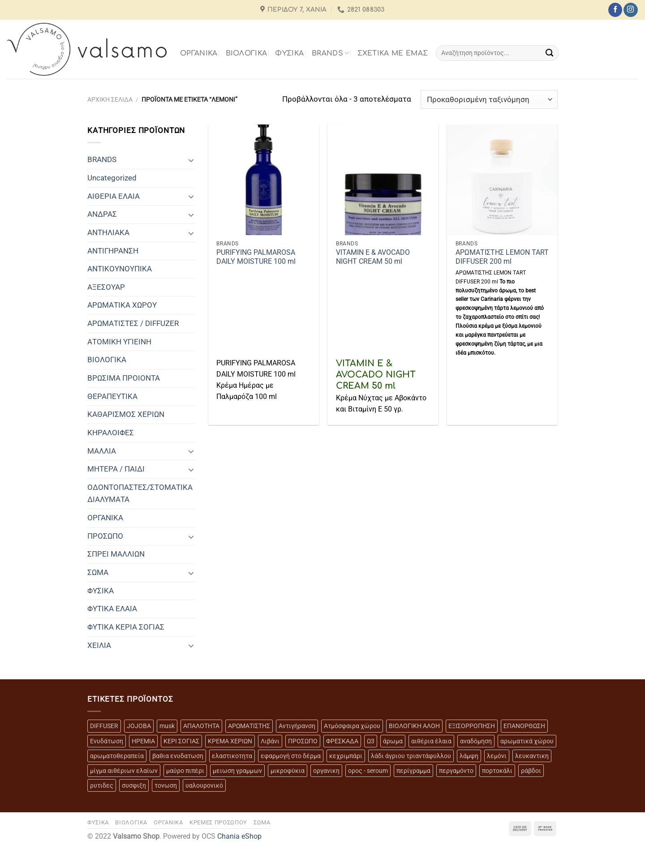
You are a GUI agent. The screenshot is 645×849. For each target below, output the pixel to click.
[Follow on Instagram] (630, 10)
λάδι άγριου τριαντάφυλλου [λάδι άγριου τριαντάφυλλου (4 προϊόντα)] (411, 755)
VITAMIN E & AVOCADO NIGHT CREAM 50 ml (373, 257)
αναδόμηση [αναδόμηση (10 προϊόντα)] (476, 741)
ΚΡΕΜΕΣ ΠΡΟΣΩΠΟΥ (218, 822)
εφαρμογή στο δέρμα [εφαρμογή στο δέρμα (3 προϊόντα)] (291, 755)
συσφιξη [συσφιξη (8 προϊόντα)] (134, 785)
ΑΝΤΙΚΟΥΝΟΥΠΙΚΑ (119, 268)
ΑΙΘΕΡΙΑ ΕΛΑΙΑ (113, 196)
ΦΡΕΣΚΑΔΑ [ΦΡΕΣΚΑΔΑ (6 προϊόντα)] (342, 741)
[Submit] (550, 53)
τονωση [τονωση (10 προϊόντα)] (166, 785)
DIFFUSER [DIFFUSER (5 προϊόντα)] (104, 725)
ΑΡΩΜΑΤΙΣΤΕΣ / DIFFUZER (133, 323)
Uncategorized (112, 177)
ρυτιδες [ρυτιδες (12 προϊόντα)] (101, 785)
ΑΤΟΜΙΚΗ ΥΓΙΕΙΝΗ (119, 341)
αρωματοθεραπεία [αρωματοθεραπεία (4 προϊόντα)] (117, 755)
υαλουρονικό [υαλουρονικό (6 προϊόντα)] (204, 785)
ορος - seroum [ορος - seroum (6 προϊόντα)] (368, 770)
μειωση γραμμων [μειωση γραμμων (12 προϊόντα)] (237, 770)
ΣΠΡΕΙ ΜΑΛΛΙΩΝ (116, 553)
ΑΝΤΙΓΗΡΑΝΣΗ (112, 250)
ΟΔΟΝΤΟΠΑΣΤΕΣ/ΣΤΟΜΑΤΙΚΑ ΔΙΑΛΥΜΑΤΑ (140, 493)
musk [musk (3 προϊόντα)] (167, 725)
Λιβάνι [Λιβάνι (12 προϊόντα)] (270, 741)
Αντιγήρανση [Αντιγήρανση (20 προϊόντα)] (297, 725)
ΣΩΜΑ (97, 572)
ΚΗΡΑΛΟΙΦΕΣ (110, 432)
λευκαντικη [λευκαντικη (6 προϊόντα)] (532, 755)
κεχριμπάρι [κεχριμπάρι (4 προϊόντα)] (345, 755)
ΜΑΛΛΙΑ (101, 450)
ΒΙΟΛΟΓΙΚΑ (246, 53)
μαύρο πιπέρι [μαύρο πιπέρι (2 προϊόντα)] (185, 770)
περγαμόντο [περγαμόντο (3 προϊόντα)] (456, 770)
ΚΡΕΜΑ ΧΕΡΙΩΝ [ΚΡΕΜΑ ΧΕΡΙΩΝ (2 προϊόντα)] (230, 741)
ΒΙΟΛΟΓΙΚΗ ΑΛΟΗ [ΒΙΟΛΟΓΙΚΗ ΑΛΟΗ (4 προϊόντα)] (414, 725)
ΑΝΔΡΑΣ (102, 214)
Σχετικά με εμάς (392, 53)
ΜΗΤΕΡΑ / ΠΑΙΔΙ (116, 468)
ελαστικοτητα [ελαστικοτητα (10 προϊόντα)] (232, 755)
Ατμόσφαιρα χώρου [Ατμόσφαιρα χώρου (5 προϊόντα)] (352, 725)
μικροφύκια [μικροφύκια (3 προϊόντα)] (288, 770)
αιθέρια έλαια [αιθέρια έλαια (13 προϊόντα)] (431, 741)
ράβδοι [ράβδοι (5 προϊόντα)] (531, 770)
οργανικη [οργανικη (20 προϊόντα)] (326, 770)
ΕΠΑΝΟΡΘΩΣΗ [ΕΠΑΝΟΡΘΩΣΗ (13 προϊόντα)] (524, 725)
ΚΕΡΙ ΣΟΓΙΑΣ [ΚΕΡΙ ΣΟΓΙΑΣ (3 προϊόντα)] (181, 741)
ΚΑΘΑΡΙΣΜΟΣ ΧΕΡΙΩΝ (125, 414)
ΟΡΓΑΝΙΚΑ (199, 53)
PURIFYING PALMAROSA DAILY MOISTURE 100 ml (256, 257)
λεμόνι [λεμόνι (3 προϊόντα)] (497, 755)
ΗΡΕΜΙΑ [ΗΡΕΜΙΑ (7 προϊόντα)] (143, 741)
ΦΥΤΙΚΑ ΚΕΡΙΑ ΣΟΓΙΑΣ (125, 626)
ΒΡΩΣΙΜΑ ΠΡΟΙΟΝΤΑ (123, 377)
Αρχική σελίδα (110, 99)
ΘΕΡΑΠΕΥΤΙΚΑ (112, 396)
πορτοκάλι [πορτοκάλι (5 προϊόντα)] (497, 770)
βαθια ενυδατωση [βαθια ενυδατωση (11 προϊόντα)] (177, 755)
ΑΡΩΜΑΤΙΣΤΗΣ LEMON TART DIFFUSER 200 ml (502, 257)
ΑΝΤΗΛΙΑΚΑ (108, 232)
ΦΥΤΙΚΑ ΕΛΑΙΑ (112, 608)
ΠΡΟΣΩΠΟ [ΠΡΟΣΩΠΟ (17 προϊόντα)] (303, 741)
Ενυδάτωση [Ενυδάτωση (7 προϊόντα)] (106, 741)
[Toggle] (191, 160)
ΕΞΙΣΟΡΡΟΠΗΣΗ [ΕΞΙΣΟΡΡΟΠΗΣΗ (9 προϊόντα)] (471, 725)
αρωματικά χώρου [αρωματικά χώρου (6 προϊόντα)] (527, 741)
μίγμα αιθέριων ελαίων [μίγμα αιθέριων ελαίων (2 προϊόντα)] (124, 770)
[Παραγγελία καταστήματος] (489, 99)
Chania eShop (239, 836)
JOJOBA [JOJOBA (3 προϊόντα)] (139, 725)
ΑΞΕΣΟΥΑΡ (106, 287)
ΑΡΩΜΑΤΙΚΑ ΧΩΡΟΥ (122, 304)
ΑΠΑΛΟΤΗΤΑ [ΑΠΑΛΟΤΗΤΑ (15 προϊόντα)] (201, 725)
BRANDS (330, 53)
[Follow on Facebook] (615, 10)
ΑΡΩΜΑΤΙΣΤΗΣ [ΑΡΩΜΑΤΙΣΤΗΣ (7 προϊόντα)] (249, 725)
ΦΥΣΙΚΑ (289, 53)
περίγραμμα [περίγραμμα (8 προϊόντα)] (413, 770)
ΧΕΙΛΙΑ (99, 645)
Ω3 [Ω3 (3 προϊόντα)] (370, 741)
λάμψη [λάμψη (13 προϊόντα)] (469, 755)
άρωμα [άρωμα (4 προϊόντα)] (393, 741)
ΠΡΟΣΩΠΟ (105, 536)
